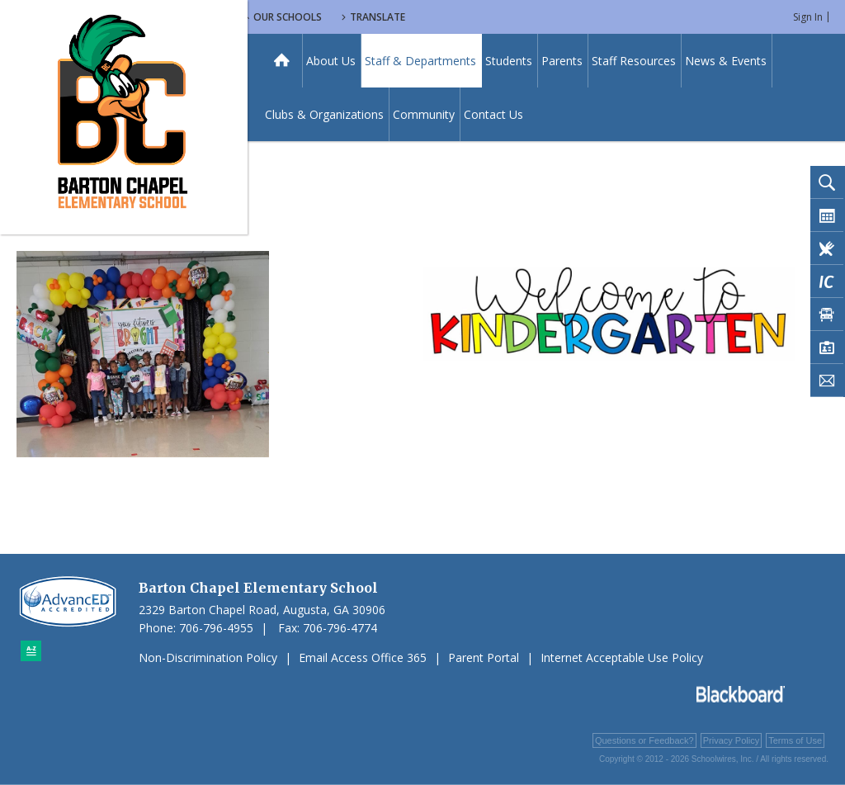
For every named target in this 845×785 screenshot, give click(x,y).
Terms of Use (795, 740)
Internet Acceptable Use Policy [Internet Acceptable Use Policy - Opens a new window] (622, 657)
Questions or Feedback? (644, 740)
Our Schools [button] (422, 17)
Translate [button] (517, 17)
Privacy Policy (731, 740)
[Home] (282, 60)
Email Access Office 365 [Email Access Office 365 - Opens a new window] (363, 657)
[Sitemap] (31, 651)
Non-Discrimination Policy (208, 657)
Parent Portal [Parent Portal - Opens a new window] (483, 657)
